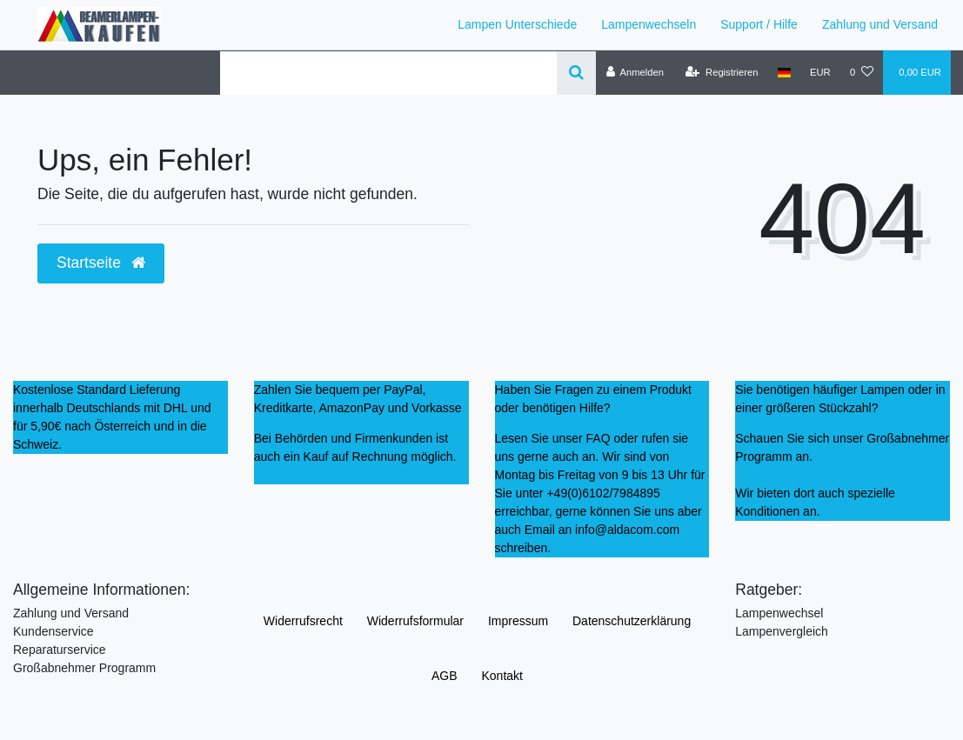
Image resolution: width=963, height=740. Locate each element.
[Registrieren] (721, 72)
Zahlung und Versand (880, 24)
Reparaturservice (59, 650)
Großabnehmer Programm (84, 668)
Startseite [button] (101, 262)
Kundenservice (53, 631)
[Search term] (388, 73)
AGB (444, 676)
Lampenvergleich (781, 631)
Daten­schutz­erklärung (631, 621)
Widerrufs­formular (415, 621)
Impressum (518, 621)
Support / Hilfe (759, 24)
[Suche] (576, 73)
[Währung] (820, 72)
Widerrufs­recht (303, 621)
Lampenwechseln (648, 24)
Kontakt (501, 676)
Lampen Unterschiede (517, 24)
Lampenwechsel (779, 613)
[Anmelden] (634, 72)
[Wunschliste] (861, 72)
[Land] (784, 72)
